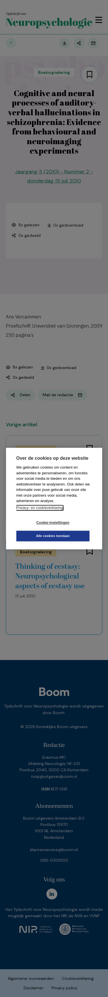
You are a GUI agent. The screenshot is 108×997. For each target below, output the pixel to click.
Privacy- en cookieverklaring (39, 508)
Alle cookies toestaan (53, 536)
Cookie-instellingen (52, 523)
